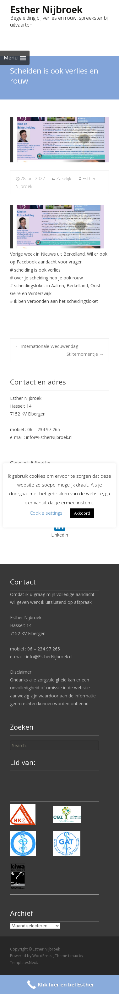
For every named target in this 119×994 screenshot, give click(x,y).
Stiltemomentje (85, 354)
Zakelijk (63, 178)
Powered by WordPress (31, 955)
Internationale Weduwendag (46, 346)
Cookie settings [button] (46, 513)
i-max (73, 955)
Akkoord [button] (82, 513)
